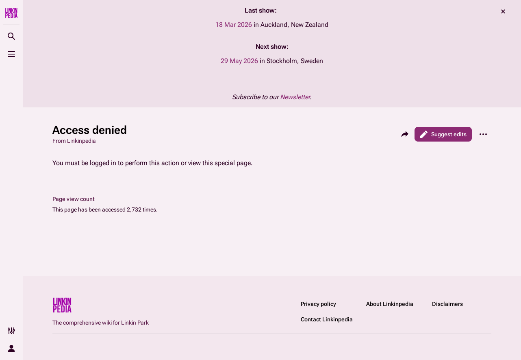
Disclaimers (447, 304)
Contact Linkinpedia (327, 319)
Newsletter (295, 97)
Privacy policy (318, 304)
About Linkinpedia (389, 304)
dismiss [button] (503, 11)
